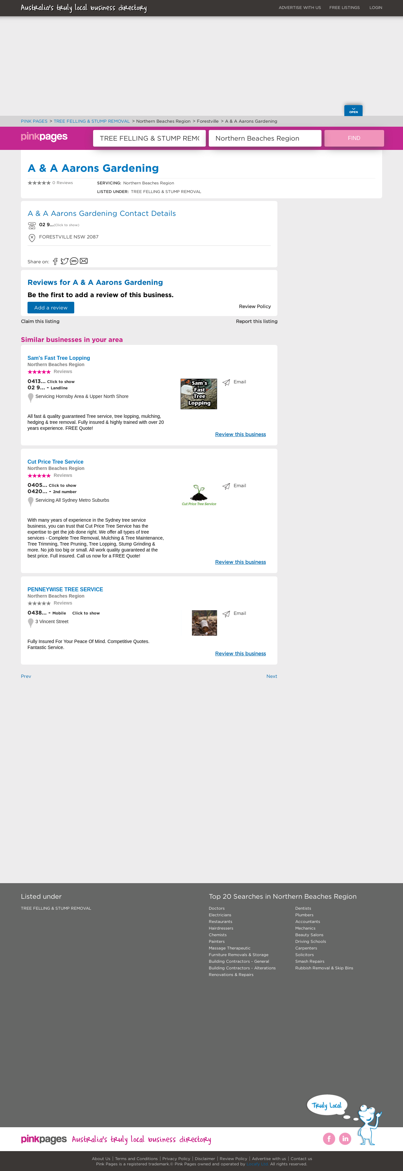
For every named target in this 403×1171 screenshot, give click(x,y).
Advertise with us (269, 1158)
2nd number (65, 491)
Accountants (307, 921)
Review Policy (233, 1158)
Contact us (301, 1158)
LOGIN (376, 7)
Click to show (60, 381)
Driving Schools (310, 941)
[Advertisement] (149, 767)
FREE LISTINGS (344, 7)
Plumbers (304, 915)
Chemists (218, 935)
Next (271, 676)
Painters (217, 941)
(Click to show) (66, 225)
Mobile (59, 613)
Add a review (51, 307)
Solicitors (304, 954)
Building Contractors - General (239, 961)
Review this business (240, 434)
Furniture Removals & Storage (238, 954)
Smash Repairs (309, 961)
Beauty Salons (309, 935)
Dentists (303, 908)
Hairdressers (221, 928)
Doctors (217, 908)
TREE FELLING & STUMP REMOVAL (56, 908)
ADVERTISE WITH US (300, 7)
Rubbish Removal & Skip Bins (324, 968)
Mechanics (305, 928)
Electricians (220, 915)
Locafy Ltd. (258, 1164)
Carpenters (306, 948)
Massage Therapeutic (230, 948)
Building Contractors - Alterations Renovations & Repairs (242, 971)
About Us (101, 1158)
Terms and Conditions (136, 1158)
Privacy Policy (176, 1158)
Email (240, 381)
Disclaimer (205, 1158)
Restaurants (220, 921)
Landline (59, 388)
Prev (26, 676)
